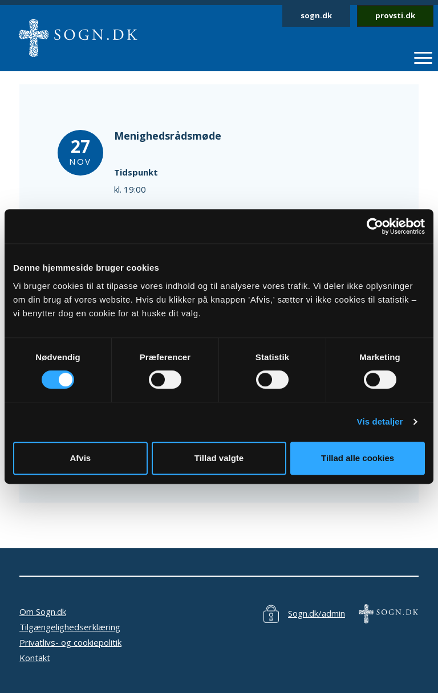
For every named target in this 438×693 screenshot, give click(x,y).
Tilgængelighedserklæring (69, 627)
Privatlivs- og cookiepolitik (70, 642)
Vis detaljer (380, 421)
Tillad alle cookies (357, 458)
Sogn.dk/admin (316, 613)
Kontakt (34, 657)
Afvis (80, 458)
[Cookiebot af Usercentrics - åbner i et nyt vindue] (375, 226)
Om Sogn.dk (42, 611)
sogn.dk (316, 15)
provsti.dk (395, 15)
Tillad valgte (219, 458)
